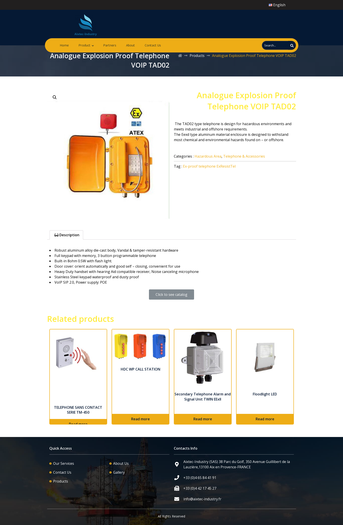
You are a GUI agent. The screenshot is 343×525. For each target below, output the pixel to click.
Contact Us (153, 45)
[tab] (66, 235)
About (130, 45)
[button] (171, 294)
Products (197, 55)
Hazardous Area (208, 156)
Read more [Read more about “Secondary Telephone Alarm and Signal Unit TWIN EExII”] (202, 419)
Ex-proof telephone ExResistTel (209, 166)
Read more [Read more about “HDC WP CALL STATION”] (140, 419)
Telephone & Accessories (244, 156)
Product (84, 45)
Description (68, 234)
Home (64, 45)
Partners (109, 45)
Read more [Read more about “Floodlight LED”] (265, 419)
